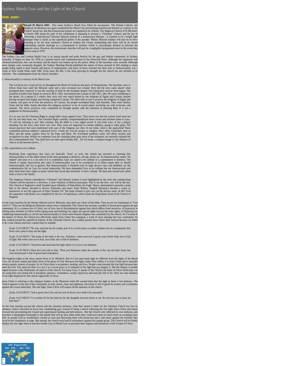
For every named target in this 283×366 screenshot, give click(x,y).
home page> (10, 17)
